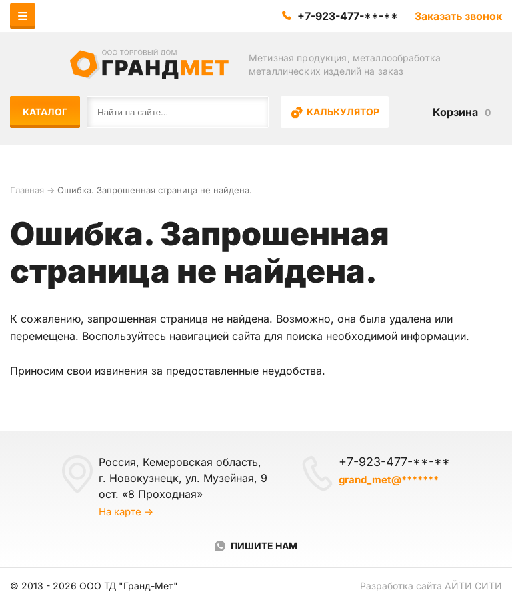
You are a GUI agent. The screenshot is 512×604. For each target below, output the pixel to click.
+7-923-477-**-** (347, 16)
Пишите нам (264, 545)
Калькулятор (335, 112)
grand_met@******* (389, 479)
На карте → (126, 511)
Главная (27, 190)
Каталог (45, 111)
